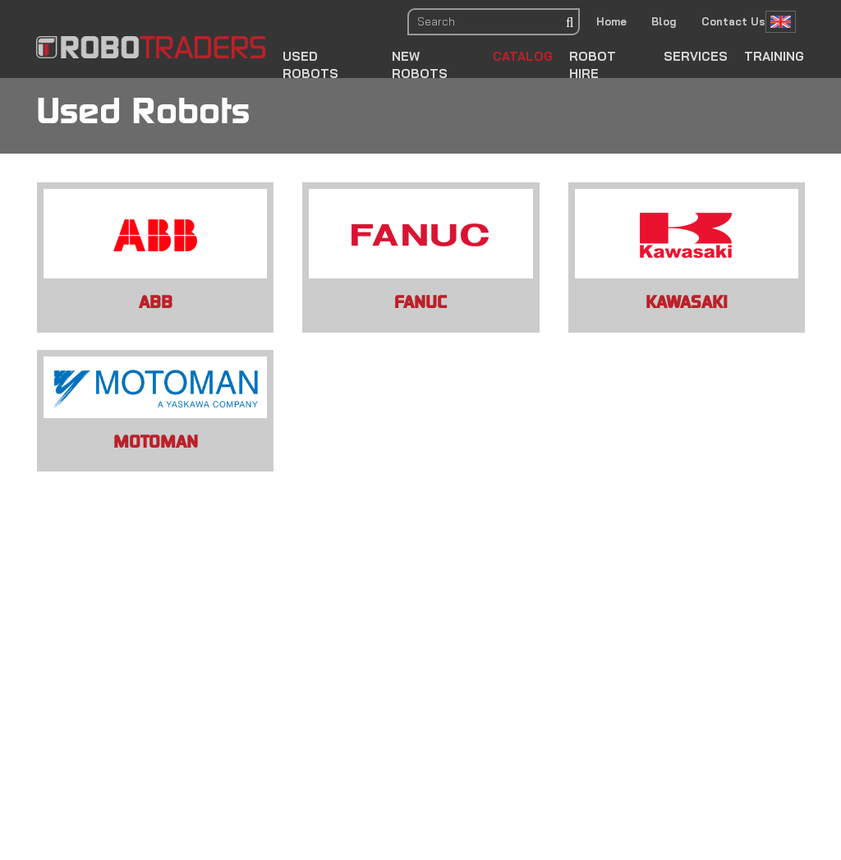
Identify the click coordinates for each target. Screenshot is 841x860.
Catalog (523, 56)
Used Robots (310, 64)
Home (611, 21)
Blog (664, 21)
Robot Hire (592, 64)
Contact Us (733, 21)
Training (774, 56)
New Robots (420, 64)
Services (696, 56)
